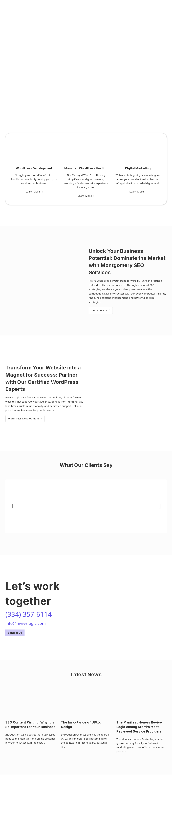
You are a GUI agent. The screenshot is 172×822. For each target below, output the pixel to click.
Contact (115, 8)
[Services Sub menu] (77, 9)
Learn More (34, 191)
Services (69, 8)
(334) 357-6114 (158, 8)
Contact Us (15, 632)
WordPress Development (25, 418)
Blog (103, 8)
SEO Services (100, 310)
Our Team (89, 8)
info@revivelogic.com (25, 623)
